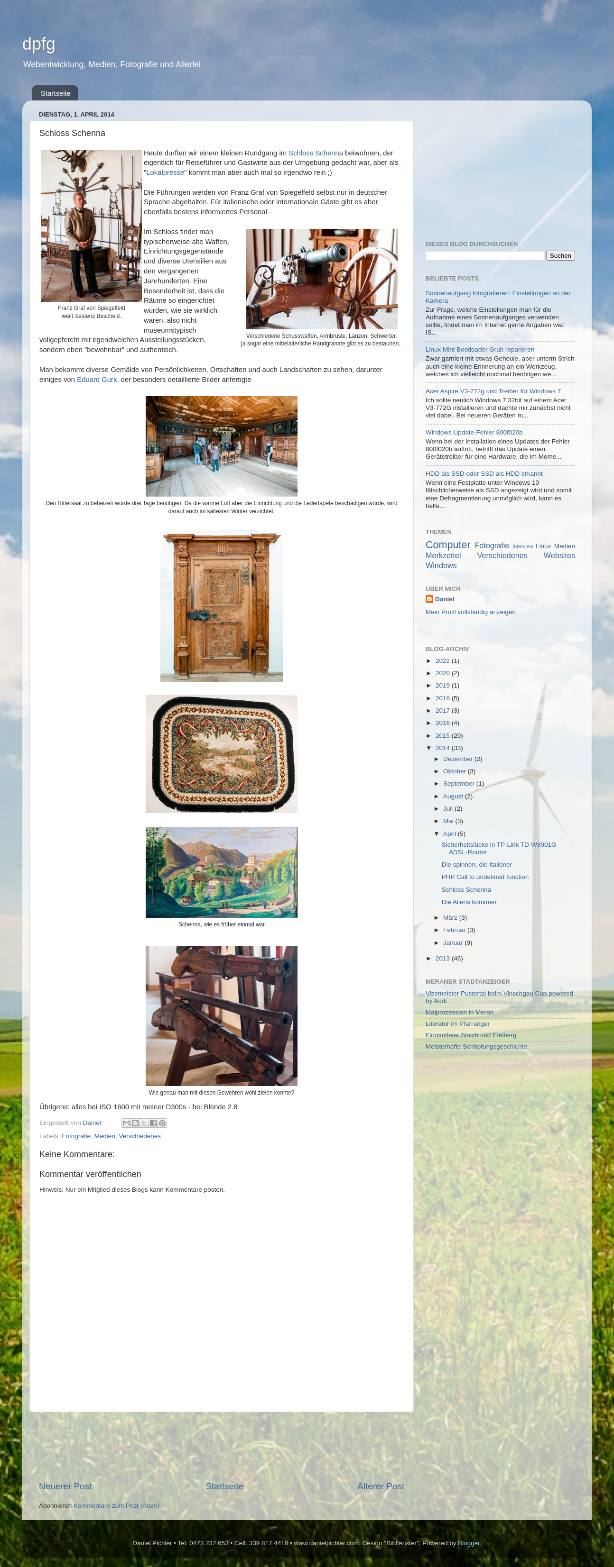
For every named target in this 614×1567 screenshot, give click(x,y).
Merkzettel (443, 555)
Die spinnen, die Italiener (477, 864)
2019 (444, 685)
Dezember (458, 758)
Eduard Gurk (97, 379)
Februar (455, 929)
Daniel (445, 599)
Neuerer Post (65, 1486)
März (451, 917)
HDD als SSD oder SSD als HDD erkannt (484, 473)
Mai (449, 820)
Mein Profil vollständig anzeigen (471, 612)
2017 (444, 710)
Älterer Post (380, 1486)
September (459, 783)
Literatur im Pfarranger (458, 1023)
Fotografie (76, 1136)
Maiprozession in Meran (459, 1012)
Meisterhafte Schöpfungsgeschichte (476, 1046)
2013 (444, 958)
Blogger (469, 1543)
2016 (444, 722)
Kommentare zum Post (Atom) (117, 1505)
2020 (444, 673)
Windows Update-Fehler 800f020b (474, 432)
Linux (543, 546)
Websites (559, 555)
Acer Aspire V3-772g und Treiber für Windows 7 (493, 391)
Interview (522, 546)
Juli (449, 808)
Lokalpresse (165, 172)
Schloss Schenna (315, 153)
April (450, 833)
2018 (444, 698)
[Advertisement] (221, 1446)
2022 (444, 660)
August (454, 796)
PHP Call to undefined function (485, 876)
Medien (104, 1136)
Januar (454, 942)
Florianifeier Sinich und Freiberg (471, 1035)
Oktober (455, 771)
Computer (448, 545)
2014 (444, 748)
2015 (444, 735)
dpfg (39, 44)
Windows (441, 565)
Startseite (56, 93)
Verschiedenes (140, 1136)
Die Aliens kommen (469, 902)
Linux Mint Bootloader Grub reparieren (480, 349)
